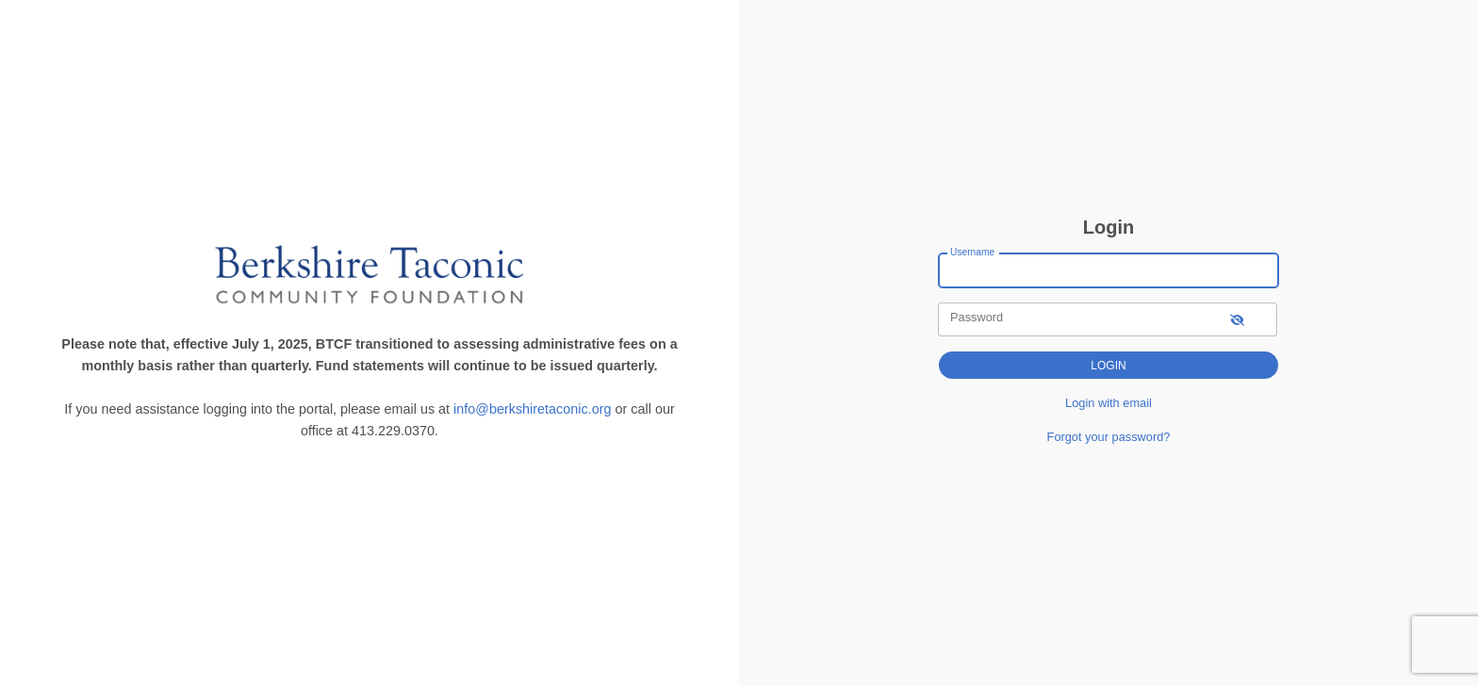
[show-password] (1237, 318)
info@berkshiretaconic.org (532, 408)
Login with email (1108, 403)
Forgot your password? (1109, 437)
